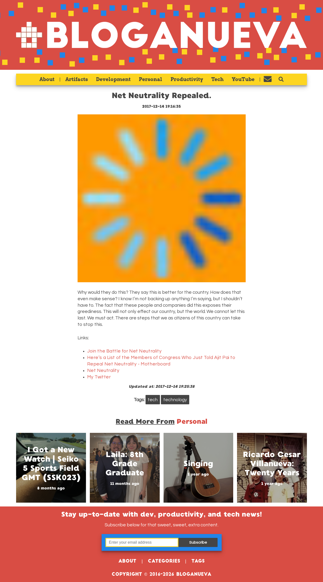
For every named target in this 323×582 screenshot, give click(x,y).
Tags (198, 561)
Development (113, 79)
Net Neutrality (103, 370)
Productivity (187, 79)
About (47, 79)
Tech (217, 79)
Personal (150, 79)
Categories (164, 561)
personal (192, 421)
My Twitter (99, 377)
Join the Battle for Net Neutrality (124, 351)
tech (153, 399)
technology (175, 399)
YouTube (243, 79)
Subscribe (198, 542)
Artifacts (76, 79)
